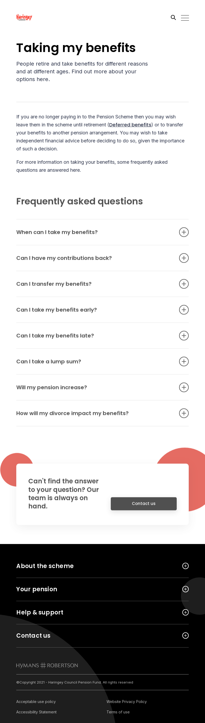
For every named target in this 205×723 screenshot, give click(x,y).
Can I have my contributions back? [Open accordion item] (94, 260)
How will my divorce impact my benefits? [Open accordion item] (94, 416)
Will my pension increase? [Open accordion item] (94, 390)
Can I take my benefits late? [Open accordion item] (94, 338)
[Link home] (40, 17)
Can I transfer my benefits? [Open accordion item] (94, 286)
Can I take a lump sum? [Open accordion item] (94, 364)
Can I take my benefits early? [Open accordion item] (94, 312)
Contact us (144, 506)
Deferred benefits (130, 124)
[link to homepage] (47, 665)
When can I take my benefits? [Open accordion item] (94, 234)
